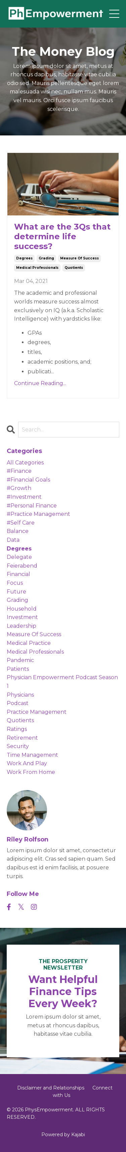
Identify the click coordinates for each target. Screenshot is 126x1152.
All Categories (25, 462)
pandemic (20, 660)
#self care (21, 523)
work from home (31, 772)
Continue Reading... (40, 383)
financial (18, 574)
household (22, 609)
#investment (24, 497)
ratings (17, 729)
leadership (21, 626)
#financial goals (28, 480)
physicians (20, 695)
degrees (24, 258)
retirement (22, 738)
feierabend (22, 566)
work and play (27, 763)
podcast (18, 703)
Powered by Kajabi (63, 1135)
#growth (19, 488)
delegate (19, 557)
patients (18, 669)
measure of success (79, 258)
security (18, 746)
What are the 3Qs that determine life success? (62, 236)
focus (15, 583)
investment (22, 617)
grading (46, 258)
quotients (74, 267)
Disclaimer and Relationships (50, 1088)
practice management (37, 712)
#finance (19, 471)
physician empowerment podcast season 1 (62, 681)
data (13, 540)
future (16, 591)
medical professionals (37, 267)
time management (32, 755)
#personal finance (32, 505)
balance (18, 531)
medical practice (29, 643)
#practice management (38, 514)
